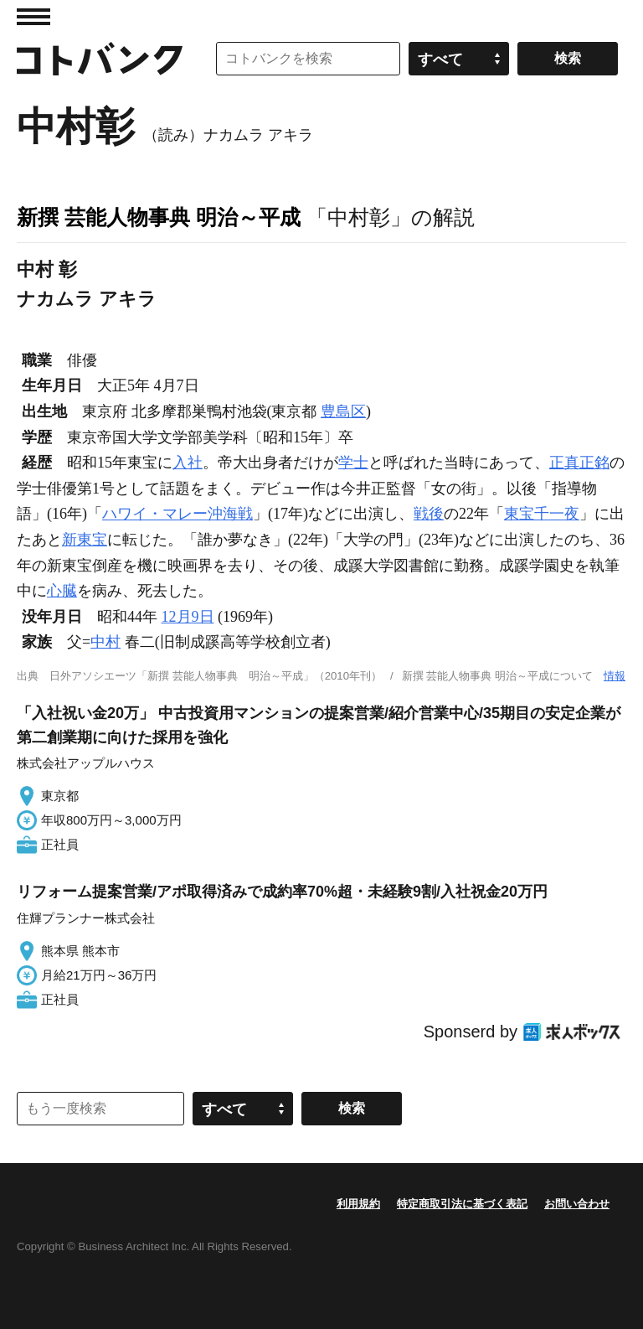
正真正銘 (579, 462)
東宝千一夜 (541, 513)
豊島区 (343, 411)
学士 (353, 462)
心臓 (62, 590)
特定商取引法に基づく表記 (462, 1203)
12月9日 (188, 616)
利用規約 (358, 1203)
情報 (614, 676)
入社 (187, 462)
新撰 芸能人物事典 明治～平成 (159, 217)
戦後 (429, 513)
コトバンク (100, 58)
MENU (33, 17)
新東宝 (84, 539)
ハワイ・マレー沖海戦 (177, 513)
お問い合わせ (577, 1203)
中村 (105, 641)
